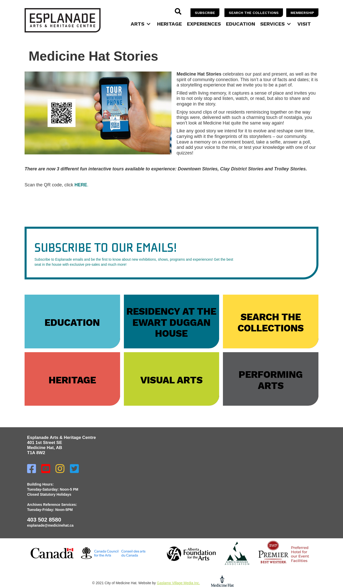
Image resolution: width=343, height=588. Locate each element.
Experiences (204, 24)
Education (240, 24)
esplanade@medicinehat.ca (50, 525)
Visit (304, 24)
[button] (141, 24)
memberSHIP (302, 13)
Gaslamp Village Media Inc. (178, 583)
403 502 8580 (44, 519)
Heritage (169, 24)
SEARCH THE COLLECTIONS (254, 13)
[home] (63, 20)
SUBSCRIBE (205, 13)
